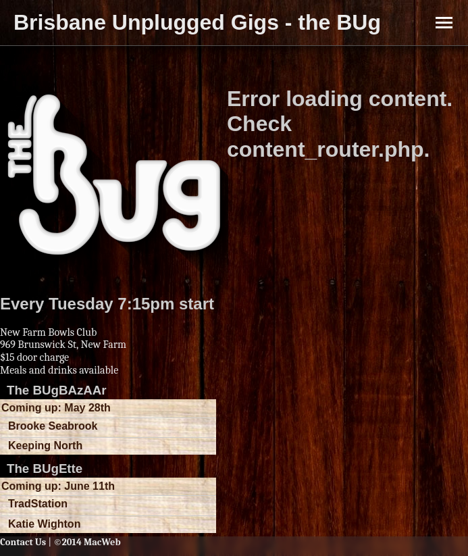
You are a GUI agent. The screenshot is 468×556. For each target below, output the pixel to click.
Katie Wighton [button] (44, 524)
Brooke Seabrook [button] (52, 426)
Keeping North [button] (45, 445)
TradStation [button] (38, 503)
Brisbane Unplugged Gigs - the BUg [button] (197, 22)
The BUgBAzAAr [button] (57, 390)
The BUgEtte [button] (44, 468)
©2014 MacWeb (86, 542)
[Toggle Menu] (444, 22)
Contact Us (23, 542)
